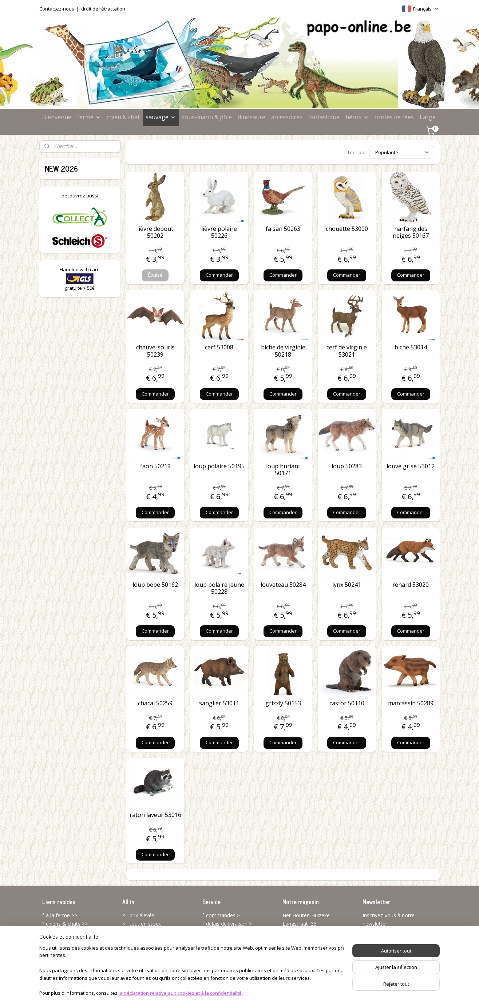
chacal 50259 (155, 703)
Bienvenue (56, 117)
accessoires (286, 117)
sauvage (161, 117)
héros (357, 117)
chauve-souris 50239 (155, 351)
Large (428, 117)
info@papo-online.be (306, 964)
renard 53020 (410, 584)
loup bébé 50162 (155, 584)
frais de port (220, 940)
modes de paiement (229, 931)
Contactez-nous (56, 8)
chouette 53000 (347, 228)
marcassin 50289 (411, 703)
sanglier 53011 (219, 703)
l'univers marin (63, 940)
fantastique (324, 117)
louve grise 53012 (411, 466)
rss (225, 992)
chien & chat (123, 117)
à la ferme (58, 915)
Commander (219, 275)
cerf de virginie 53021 (346, 351)
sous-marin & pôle (207, 117)
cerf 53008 (219, 347)
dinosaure (251, 117)
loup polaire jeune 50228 (219, 588)
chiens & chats (63, 923)
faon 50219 (155, 466)
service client (232, 956)
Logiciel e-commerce (253, 992)
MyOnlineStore (317, 992)
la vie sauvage (62, 931)
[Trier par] (401, 152)
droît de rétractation (103, 8)
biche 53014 (411, 347)
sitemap (210, 992)
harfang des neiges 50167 (411, 232)
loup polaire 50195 (219, 466)
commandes (220, 915)
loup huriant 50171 (283, 470)
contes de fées (394, 117)
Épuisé (155, 275)
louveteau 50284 (283, 584)
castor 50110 (346, 703)
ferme (89, 117)
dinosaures (59, 948)
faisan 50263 (283, 228)
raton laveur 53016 (155, 814)
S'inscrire (378, 940)
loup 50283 (347, 466)
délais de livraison (227, 923)
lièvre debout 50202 (155, 232)
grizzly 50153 (283, 703)
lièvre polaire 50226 (219, 232)
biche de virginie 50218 (283, 351)
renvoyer (216, 948)
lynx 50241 (346, 584)
